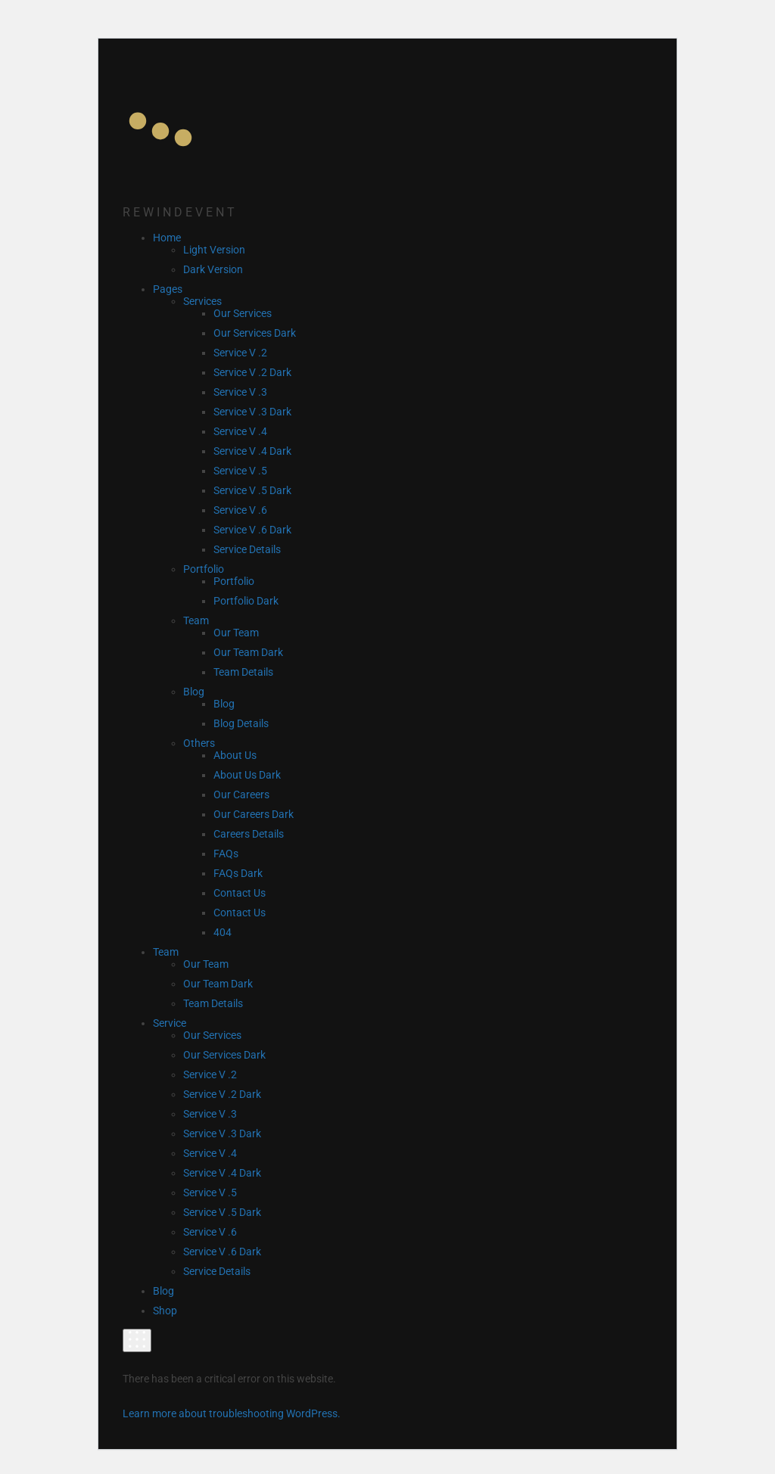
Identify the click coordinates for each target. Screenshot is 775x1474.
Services (202, 301)
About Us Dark (247, 775)
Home (167, 238)
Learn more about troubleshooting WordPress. (232, 1413)
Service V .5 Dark (252, 490)
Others (199, 743)
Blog (193, 692)
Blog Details (241, 723)
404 (222, 932)
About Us (235, 755)
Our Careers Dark (253, 814)
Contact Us (239, 893)
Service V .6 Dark (252, 530)
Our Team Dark (248, 652)
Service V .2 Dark (252, 372)
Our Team (236, 633)
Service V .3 (240, 392)
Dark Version (213, 269)
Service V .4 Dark (252, 451)
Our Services (242, 313)
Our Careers (241, 794)
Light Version (214, 250)
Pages (167, 289)
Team (196, 620)
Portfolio (203, 569)
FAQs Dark (238, 873)
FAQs (225, 853)
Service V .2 (240, 353)
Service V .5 (240, 471)
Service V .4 (240, 431)
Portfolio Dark (246, 601)
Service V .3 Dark (252, 412)
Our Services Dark (254, 333)
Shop (165, 1311)
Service (169, 1023)
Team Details (243, 672)
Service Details (247, 549)
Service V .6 (240, 510)
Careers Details (248, 834)
